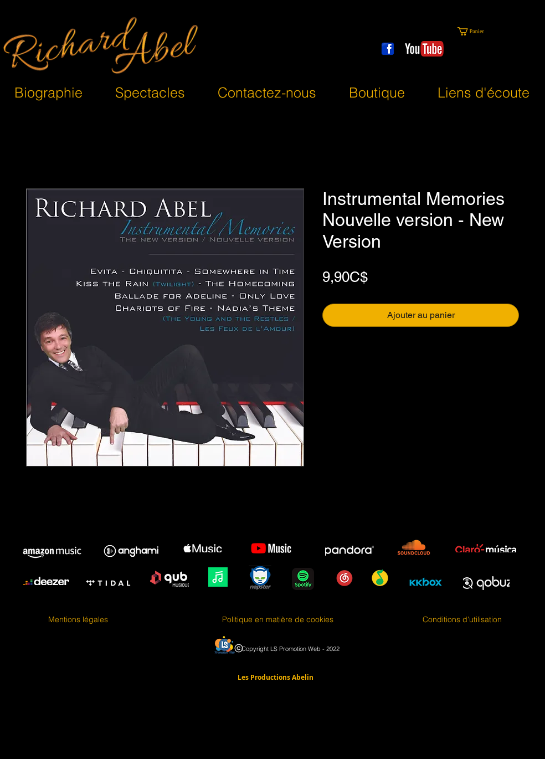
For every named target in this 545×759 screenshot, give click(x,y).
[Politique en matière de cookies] (277, 619)
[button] (476, 31)
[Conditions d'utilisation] (462, 619)
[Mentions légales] (78, 619)
